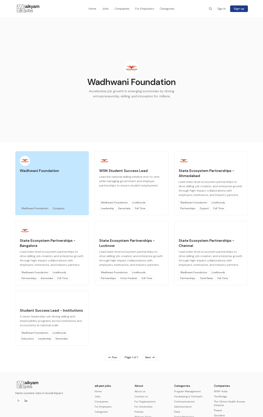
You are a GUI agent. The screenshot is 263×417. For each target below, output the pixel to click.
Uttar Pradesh (128, 278)
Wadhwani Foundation (39, 170)
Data (177, 411)
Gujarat (204, 208)
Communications (184, 401)
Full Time (140, 208)
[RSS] (18, 401)
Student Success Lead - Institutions (51, 310)
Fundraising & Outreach (188, 396)
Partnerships (187, 208)
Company (59, 208)
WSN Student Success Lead (123, 170)
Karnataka (124, 208)
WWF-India (220, 391)
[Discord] (26, 401)
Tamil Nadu (206, 278)
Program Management (187, 391)
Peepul (218, 410)
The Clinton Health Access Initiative (229, 403)
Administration (183, 406)
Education (27, 338)
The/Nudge (220, 396)
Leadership (107, 208)
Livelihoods (139, 202)
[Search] (210, 8)
